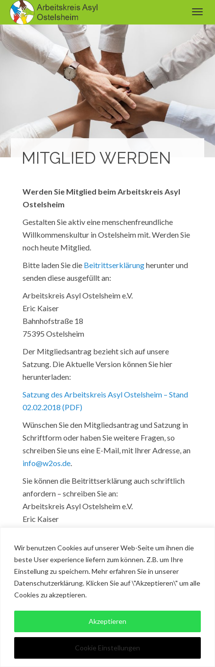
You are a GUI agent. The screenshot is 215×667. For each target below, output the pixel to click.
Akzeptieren (107, 621)
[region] (107, 597)
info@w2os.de (47, 463)
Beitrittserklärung (114, 265)
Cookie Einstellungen (107, 647)
